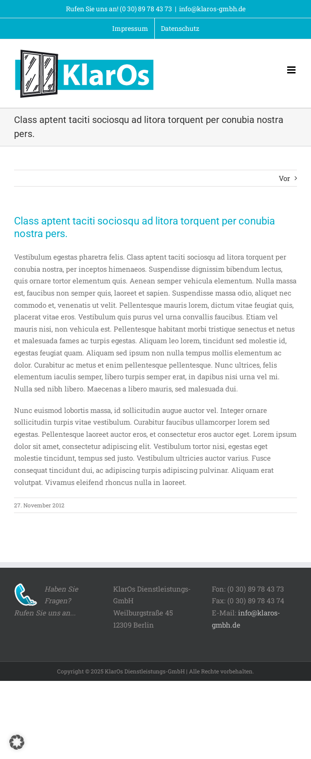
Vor (284, 178)
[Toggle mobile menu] (292, 70)
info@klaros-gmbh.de (212, 8)
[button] (17, 742)
